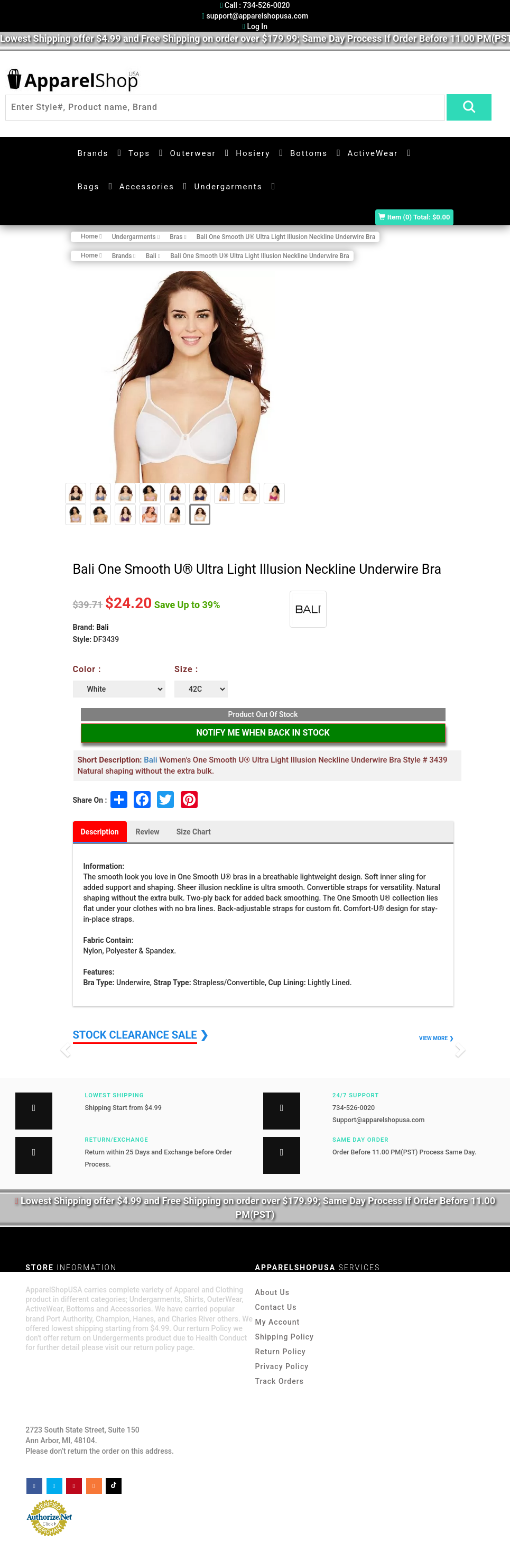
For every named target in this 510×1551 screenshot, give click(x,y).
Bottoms (309, 153)
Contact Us (276, 1307)
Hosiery (253, 153)
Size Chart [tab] (194, 832)
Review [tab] (148, 832)
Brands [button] (93, 153)
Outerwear (193, 153)
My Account (277, 1322)
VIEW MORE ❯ (436, 1038)
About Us (272, 1292)
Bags (89, 186)
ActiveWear (373, 153)
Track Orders (279, 1381)
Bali (102, 627)
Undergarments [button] (228, 186)
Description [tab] (100, 832)
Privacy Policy (282, 1366)
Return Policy (280, 1351)
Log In (255, 26)
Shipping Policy (284, 1337)
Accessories (146, 186)
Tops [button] (139, 153)
